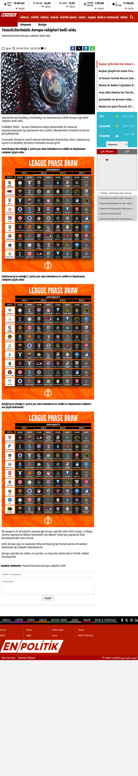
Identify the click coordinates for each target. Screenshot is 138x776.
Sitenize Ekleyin (26, 657)
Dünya (44, 17)
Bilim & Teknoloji (107, 17)
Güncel (24, 17)
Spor (8, 48)
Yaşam (91, 17)
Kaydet (48, 598)
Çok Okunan (106, 151)
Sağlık (54, 17)
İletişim (42, 24)
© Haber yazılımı (120, 657)
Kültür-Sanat (68, 17)
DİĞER (123, 17)
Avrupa (46, 565)
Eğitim (35, 17)
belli (63, 565)
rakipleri (55, 565)
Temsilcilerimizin (32, 565)
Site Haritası (8, 657)
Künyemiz (25, 24)
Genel (82, 17)
